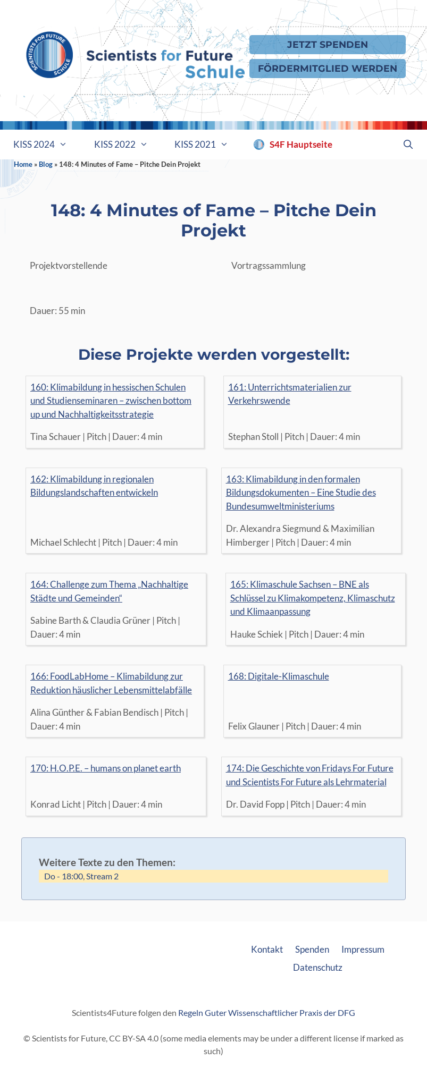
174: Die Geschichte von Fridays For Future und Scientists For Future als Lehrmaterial (309, 774)
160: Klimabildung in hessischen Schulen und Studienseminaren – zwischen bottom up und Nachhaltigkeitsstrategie (110, 401)
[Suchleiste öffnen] (408, 144)
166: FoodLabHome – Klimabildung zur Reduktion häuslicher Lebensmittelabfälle (111, 683)
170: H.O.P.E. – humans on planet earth (105, 768)
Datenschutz (317, 967)
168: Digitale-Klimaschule (278, 676)
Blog (46, 164)
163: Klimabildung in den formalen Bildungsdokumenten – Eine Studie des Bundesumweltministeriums (301, 492)
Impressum (362, 949)
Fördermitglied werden (327, 68)
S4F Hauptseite (301, 144)
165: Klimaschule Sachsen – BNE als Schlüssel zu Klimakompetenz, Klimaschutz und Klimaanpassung (312, 598)
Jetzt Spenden (327, 44)
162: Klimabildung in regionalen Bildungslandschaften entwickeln (94, 485)
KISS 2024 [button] (47, 144)
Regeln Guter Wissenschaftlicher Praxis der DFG (266, 1012)
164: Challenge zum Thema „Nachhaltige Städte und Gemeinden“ (109, 591)
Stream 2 (102, 876)
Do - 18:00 (63, 876)
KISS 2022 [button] (128, 144)
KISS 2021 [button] (208, 144)
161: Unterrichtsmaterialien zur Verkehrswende (289, 394)
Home (23, 164)
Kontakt (267, 949)
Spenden (312, 949)
